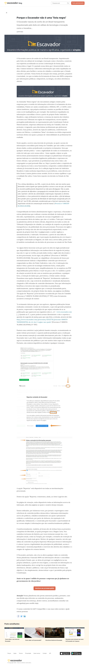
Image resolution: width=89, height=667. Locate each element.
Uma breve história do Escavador (53, 640)
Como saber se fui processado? (33, 640)
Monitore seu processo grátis (44, 588)
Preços (9, 653)
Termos (21, 653)
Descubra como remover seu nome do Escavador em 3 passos (74, 640)
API (50, 653)
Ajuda (15, 653)
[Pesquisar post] (60, 3)
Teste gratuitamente (78, 3)
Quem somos (37, 653)
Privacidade (28, 653)
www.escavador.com (64, 312)
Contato (45, 653)
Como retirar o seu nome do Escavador (12, 640)
